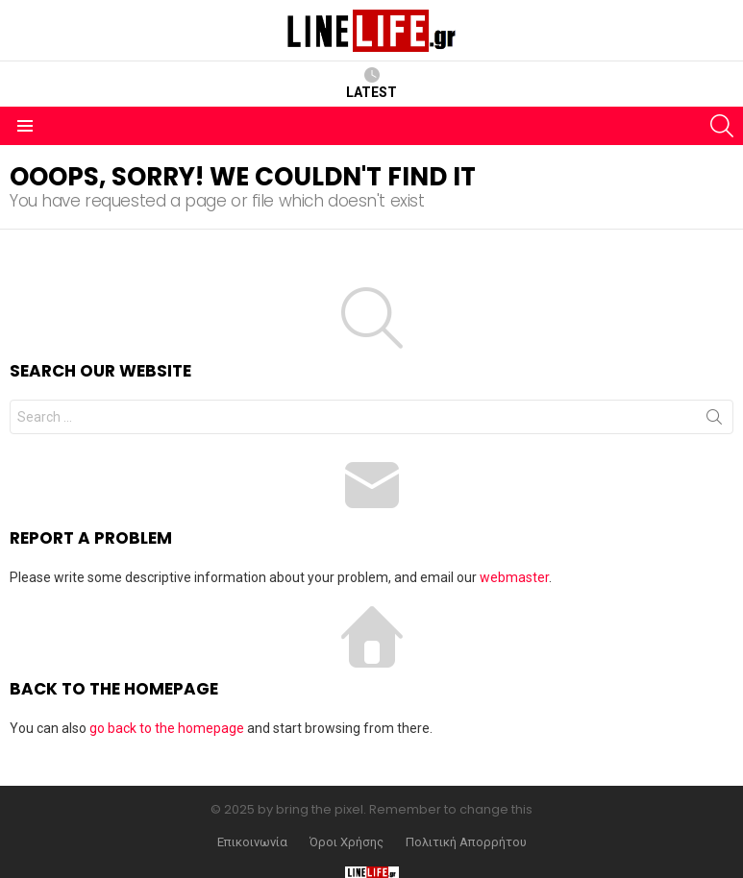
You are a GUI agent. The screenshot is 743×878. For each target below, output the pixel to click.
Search (714, 421)
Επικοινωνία (252, 842)
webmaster (514, 577)
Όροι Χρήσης (347, 842)
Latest (371, 83)
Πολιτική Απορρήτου (466, 842)
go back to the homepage (166, 728)
